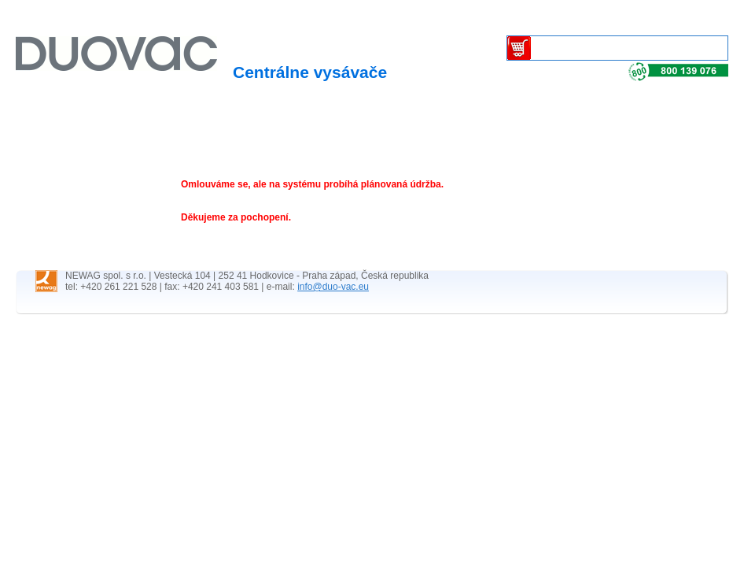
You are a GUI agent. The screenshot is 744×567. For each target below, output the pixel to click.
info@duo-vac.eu (333, 286)
